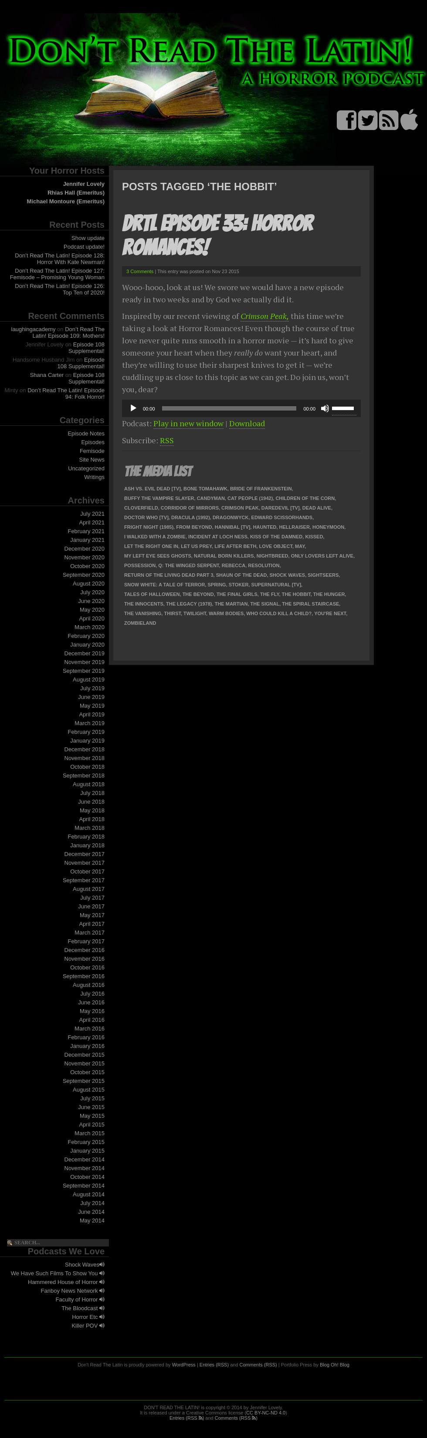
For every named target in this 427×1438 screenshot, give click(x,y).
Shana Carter (47, 375)
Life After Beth (235, 546)
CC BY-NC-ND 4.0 (265, 1412)
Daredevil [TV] (280, 507)
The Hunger (329, 594)
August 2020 (89, 583)
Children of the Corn (305, 498)
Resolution (263, 565)
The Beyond (198, 594)
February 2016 (86, 1037)
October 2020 (87, 566)
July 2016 (92, 993)
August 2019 (89, 679)
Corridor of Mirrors (190, 507)
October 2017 (87, 871)
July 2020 (92, 592)
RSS (167, 440)
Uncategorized (86, 468)
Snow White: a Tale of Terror (164, 584)
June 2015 (91, 1107)
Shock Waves (85, 1264)
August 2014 (89, 1194)
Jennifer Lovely (84, 184)
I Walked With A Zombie (155, 536)
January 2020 (87, 644)
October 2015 (87, 1072)
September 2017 (84, 880)
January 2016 (87, 1046)
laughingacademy (33, 329)
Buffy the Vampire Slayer (159, 498)
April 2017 (92, 924)
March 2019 (90, 723)
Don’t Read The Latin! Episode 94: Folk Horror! (66, 393)
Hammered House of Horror (66, 1282)
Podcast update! (84, 246)
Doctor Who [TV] (146, 517)
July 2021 (92, 513)
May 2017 (92, 915)
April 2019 (92, 714)
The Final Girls (237, 594)
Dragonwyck (231, 517)
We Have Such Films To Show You (58, 1273)
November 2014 (84, 1168)
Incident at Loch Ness (217, 536)
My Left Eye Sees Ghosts (157, 555)
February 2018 (86, 836)
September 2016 (84, 976)
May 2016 (92, 1011)
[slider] (229, 408)
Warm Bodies (226, 613)
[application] (241, 408)
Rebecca (233, 565)
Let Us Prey (196, 546)
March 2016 (90, 1028)
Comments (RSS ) (236, 1418)
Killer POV (88, 1325)
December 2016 (84, 950)
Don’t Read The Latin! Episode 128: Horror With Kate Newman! (60, 258)
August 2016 (89, 985)
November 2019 (84, 662)
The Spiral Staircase (310, 603)
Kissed (314, 536)
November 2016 (84, 958)
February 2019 (86, 732)
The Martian (231, 603)
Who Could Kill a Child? (279, 613)
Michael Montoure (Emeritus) (66, 201)
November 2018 (84, 758)
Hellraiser (294, 527)
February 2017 (86, 941)
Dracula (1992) (190, 517)
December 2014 (84, 1159)
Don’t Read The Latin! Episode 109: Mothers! (69, 332)
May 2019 (92, 705)
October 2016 (87, 967)
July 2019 (92, 688)
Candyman (211, 498)
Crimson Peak (240, 507)
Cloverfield (141, 507)
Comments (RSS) (258, 1364)
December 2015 (84, 1054)
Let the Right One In (151, 546)
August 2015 (89, 1089)
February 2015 (86, 1142)
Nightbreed (272, 555)
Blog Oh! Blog (334, 1364)
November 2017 (84, 862)
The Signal (265, 603)
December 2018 (84, 749)
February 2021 (86, 531)
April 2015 (92, 1124)
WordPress (184, 1364)
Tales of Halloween (152, 594)
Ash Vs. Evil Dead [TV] (152, 488)
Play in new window (188, 423)
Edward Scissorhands (282, 517)
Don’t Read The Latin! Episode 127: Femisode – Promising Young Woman (57, 274)
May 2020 (92, 609)
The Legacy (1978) (189, 603)
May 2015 (92, 1116)
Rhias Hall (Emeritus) (76, 192)
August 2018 (89, 784)
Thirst (172, 613)
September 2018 (84, 775)
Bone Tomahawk (205, 488)
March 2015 (90, 1133)
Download (247, 423)
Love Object (275, 546)
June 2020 (91, 601)
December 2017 (84, 854)
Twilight (194, 613)
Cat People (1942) (250, 498)
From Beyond (194, 527)
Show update (88, 238)
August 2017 (89, 889)
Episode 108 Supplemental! (86, 347)
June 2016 (91, 1002)
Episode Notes (86, 433)
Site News (92, 459)
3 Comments (139, 271)
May (300, 546)
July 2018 (92, 793)
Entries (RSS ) (186, 1418)
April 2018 (92, 819)
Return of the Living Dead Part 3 (169, 575)
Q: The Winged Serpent (188, 565)
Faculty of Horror (80, 1299)
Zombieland (140, 623)
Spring (216, 584)
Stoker (239, 584)
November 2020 (84, 557)
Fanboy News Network (73, 1290)
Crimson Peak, (265, 316)
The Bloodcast (83, 1308)
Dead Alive (316, 507)
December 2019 (84, 653)
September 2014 (84, 1185)
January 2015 (87, 1150)
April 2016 (92, 1020)
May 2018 (92, 810)
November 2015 (84, 1063)
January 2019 (87, 740)
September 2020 (84, 575)
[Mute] (325, 408)
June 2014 (91, 1212)
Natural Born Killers (224, 555)
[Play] (133, 408)
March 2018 (90, 828)
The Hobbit (296, 594)
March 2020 (90, 627)
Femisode (92, 451)
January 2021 (87, 540)
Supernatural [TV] (276, 584)
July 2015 (92, 1098)
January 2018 (87, 845)
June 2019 (91, 697)
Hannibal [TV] (233, 527)
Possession (140, 565)
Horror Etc (88, 1317)
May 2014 (92, 1220)
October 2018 (87, 767)
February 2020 (86, 636)
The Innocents (143, 603)
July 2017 (92, 897)
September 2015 (84, 1081)
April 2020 (92, 618)
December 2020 (84, 548)
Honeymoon (328, 527)
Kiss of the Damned (276, 536)
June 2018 (91, 801)
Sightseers (323, 575)
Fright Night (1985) (148, 527)
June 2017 (91, 906)
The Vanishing (142, 613)
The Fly (269, 594)
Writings (94, 477)
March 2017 (90, 932)
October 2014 (87, 1177)
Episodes (93, 442)
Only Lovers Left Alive (322, 555)
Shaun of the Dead (241, 575)
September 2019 (84, 671)
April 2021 (92, 522)
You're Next (330, 613)
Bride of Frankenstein (261, 488)
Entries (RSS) (214, 1364)
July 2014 (92, 1203)
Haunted (265, 527)
